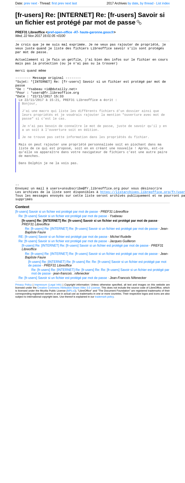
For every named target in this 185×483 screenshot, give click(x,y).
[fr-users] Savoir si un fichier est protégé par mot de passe (56, 243)
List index (163, 3)
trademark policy (104, 327)
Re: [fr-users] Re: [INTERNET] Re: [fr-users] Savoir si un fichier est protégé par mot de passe (91, 260)
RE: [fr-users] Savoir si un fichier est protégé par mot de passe (62, 268)
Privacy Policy (23, 315)
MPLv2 (71, 321)
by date (133, 3)
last (74, 3)
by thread (146, 3)
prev (27, 3)
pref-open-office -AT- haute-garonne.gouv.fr (81, 32)
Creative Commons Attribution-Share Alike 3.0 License (68, 318)
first (54, 3)
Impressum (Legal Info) (48, 315)
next (34, 3)
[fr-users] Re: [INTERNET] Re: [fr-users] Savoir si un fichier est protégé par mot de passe (90, 18)
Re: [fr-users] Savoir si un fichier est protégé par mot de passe (62, 247)
